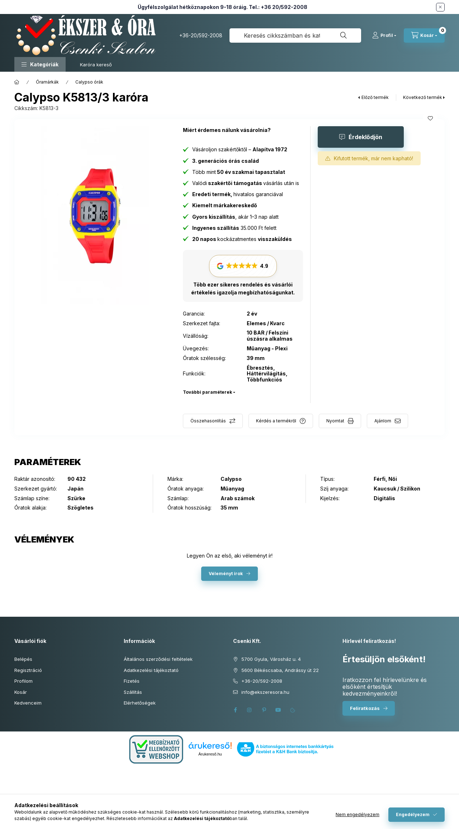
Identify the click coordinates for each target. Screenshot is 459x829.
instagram (249, 710)
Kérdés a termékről (276, 420)
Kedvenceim (28, 703)
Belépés (23, 659)
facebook (235, 710)
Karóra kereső (96, 64)
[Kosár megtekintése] (424, 35)
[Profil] (384, 35)
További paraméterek (207, 392)
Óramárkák (47, 82)
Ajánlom (382, 420)
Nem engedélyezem (357, 814)
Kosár (20, 692)
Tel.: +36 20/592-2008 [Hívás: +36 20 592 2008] (278, 7)
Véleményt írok (226, 573)
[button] (40, 64)
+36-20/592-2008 (200, 35)
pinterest (264, 710)
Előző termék (375, 97)
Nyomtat (335, 420)
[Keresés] (343, 35)
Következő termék (422, 97)
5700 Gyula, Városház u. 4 (271, 659)
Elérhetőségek (140, 703)
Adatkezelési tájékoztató (151, 670)
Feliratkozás (365, 708)
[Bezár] (440, 7)
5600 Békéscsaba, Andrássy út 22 (280, 670)
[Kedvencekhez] (430, 118)
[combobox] (295, 35)
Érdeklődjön (365, 137)
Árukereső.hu (210, 754)
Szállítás (133, 692)
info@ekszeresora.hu (265, 692)
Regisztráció (28, 670)
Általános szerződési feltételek (158, 659)
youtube (278, 710)
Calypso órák (89, 82)
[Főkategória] (16, 82)
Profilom (23, 681)
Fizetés (131, 681)
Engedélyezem (413, 814)
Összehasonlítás (208, 420)
